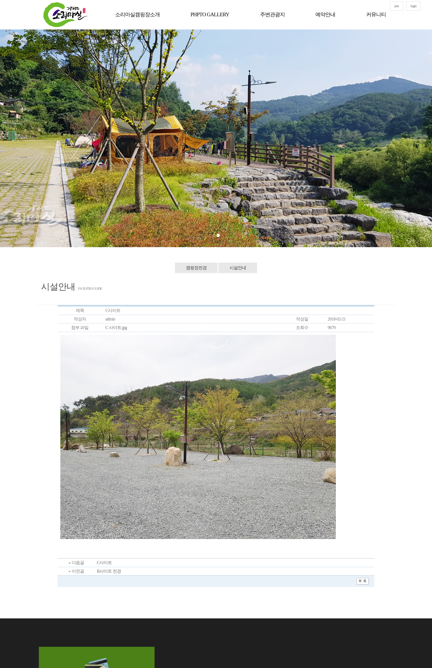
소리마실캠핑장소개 (137, 14)
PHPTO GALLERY (209, 14)
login (413, 6)
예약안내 (325, 14)
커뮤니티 (376, 14)
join (396, 6)
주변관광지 (272, 14)
